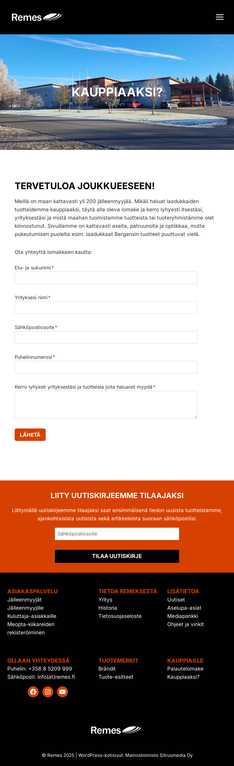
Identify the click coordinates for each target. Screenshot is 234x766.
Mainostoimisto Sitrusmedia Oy (159, 755)
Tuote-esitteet (115, 677)
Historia (107, 608)
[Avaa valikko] (219, 17)
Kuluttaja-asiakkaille (31, 616)
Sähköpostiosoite (36, 327)
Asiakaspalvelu (32, 591)
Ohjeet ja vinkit (185, 624)
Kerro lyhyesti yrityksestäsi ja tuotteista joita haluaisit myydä (85, 387)
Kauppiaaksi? (183, 677)
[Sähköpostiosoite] (117, 534)
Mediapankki (182, 616)
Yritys (105, 600)
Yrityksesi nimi (33, 297)
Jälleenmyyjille (25, 608)
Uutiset (176, 600)
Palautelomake (185, 669)
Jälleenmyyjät (24, 600)
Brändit (107, 669)
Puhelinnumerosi (35, 357)
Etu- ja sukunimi (34, 268)
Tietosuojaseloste (120, 616)
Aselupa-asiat (184, 608)
